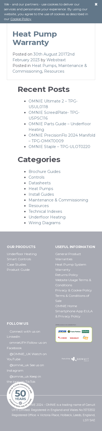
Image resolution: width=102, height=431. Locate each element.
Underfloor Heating (47, 217)
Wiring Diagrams (44, 222)
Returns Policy (66, 275)
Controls (36, 177)
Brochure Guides (44, 171)
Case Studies (16, 264)
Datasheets (40, 183)
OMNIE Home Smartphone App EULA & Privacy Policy (74, 311)
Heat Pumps (44, 65)
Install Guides (41, 194)
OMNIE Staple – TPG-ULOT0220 (59, 146)
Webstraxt (56, 59)
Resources (54, 71)
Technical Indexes (45, 211)
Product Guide (18, 270)
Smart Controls (19, 259)
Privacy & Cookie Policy (73, 290)
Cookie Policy (20, 19)
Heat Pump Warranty (35, 38)
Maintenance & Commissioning (58, 200)
